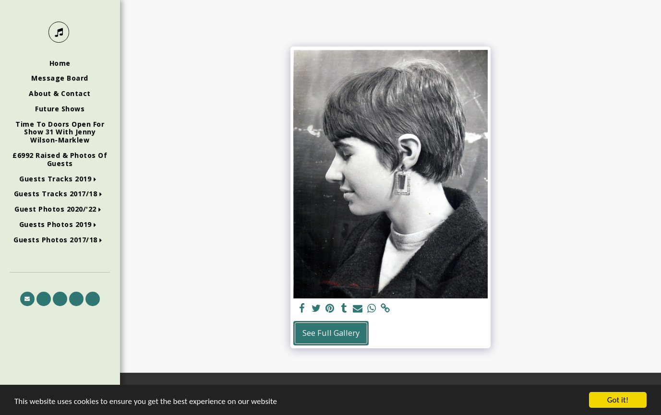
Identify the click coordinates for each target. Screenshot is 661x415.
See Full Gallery (331, 332)
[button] (59, 179)
